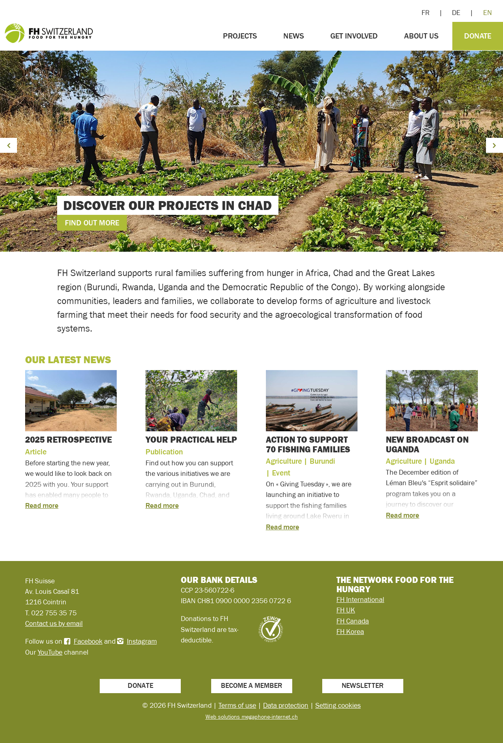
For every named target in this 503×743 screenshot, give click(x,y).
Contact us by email (54, 623)
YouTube (50, 652)
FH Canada (352, 621)
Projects (240, 36)
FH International (360, 599)
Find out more (92, 222)
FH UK (345, 610)
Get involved (354, 36)
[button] (8, 145)
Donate (477, 36)
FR (426, 13)
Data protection (285, 705)
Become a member (251, 685)
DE (456, 13)
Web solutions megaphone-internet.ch (251, 716)
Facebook (88, 641)
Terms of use (237, 705)
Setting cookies (338, 705)
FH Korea (350, 631)
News (293, 36)
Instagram (142, 641)
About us (421, 36)
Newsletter (362, 685)
